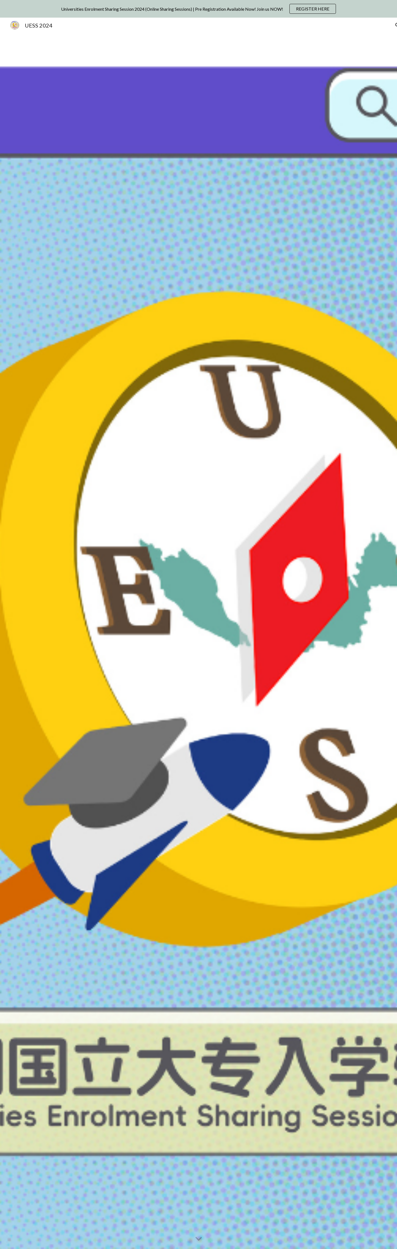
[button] (198, 1239)
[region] (198, 9)
